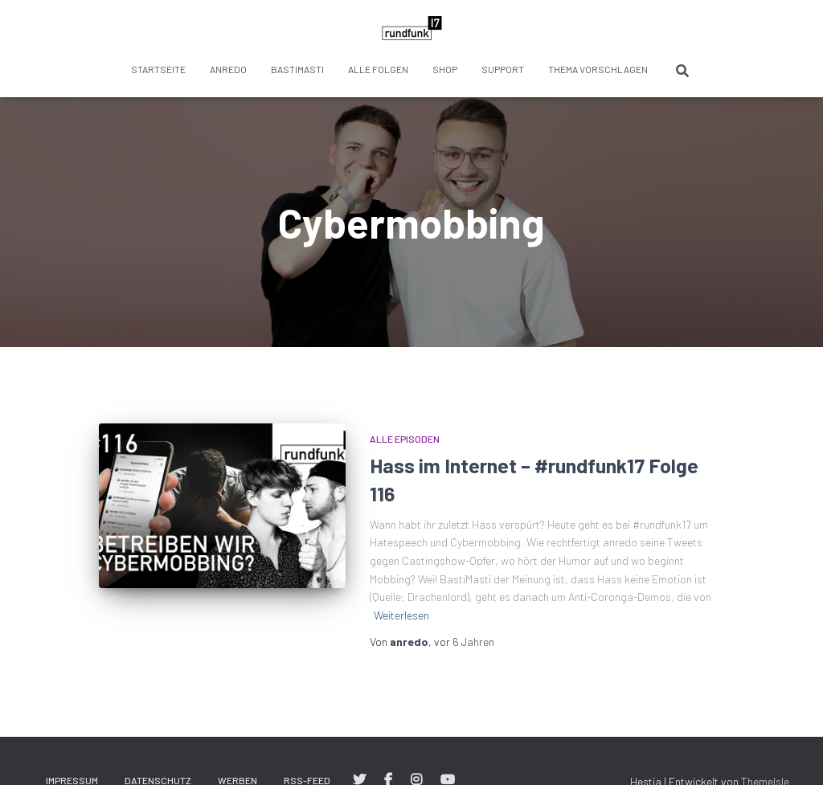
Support (502, 69)
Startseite (158, 69)
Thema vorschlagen (598, 69)
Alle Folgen (378, 69)
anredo (228, 69)
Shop (444, 69)
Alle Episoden (405, 438)
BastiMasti (297, 69)
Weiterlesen (401, 615)
